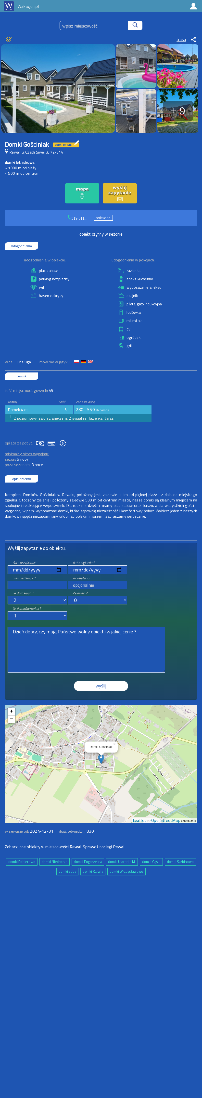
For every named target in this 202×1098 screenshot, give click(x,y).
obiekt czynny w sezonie (101, 234)
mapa (101, 708)
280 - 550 (92, 409)
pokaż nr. (103, 218)
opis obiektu (21, 479)
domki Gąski (151, 861)
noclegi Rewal (112, 847)
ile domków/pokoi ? (27, 608)
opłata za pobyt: (19, 443)
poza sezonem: (24, 465)
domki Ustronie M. (122, 861)
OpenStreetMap (165, 820)
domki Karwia (93, 871)
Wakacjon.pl (28, 6)
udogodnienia (21, 246)
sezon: (16, 459)
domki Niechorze (54, 861)
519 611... (80, 218)
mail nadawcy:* (24, 578)
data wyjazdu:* (84, 562)
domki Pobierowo (21, 861)
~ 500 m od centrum (22, 173)
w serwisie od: (17, 831)
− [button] (11, 719)
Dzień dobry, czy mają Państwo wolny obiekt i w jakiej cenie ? (86, 650)
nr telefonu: (81, 578)
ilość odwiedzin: (76, 831)
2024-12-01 (41, 831)
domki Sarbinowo (180, 861)
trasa (181, 39)
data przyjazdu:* (24, 562)
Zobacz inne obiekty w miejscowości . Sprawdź (52, 847)
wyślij (101, 686)
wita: (9, 362)
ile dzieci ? (80, 593)
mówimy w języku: (55, 362)
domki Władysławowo (126, 871)
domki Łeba (67, 871)
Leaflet (139, 820)
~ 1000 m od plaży (20, 168)
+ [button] (11, 711)
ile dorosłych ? (23, 593)
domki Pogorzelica (87, 861)
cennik (21, 376)
